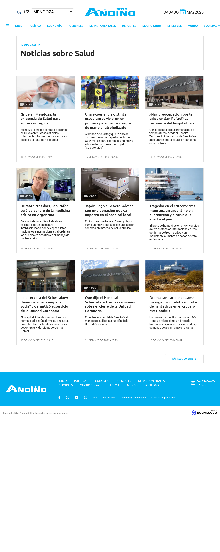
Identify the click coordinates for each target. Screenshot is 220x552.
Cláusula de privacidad (163, 397)
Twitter (67, 397)
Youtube (77, 397)
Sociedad (212, 25)
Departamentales (102, 25)
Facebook (59, 397)
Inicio (18, 25)
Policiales (75, 25)
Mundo (193, 25)
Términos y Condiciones (133, 397)
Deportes (129, 25)
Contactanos (108, 397)
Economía (54, 25)
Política (35, 25)
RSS (95, 397)
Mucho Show (151, 25)
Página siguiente (184, 358)
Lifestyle (174, 25)
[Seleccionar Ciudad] (52, 11)
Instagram (86, 397)
